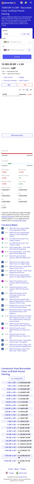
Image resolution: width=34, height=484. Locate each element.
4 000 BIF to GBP (10, 412)
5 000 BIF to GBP (10, 415)
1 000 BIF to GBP (10, 405)
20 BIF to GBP (11, 392)
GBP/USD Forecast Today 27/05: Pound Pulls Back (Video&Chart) (20, 345)
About (16, 469)
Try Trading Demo (17, 378)
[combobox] (17, 42)
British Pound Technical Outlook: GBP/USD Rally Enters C (20, 258)
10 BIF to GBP (11, 389)
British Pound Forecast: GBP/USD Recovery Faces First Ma (19, 330)
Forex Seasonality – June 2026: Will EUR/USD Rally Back (19, 248)
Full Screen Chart (17, 135)
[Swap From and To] (29, 50)
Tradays (9, 473)
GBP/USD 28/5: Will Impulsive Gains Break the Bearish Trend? (20, 325)
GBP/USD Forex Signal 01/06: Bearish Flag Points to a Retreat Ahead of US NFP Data (20, 301)
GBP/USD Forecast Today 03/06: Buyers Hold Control (20, 267)
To (3, 46)
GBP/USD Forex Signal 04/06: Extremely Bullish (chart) (19, 229)
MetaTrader (21, 473)
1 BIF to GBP (11, 383)
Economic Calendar (10, 80)
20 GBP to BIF (11, 431)
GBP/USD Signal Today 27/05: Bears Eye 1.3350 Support (19, 350)
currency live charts (19, 221)
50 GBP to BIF (11, 434)
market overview (7, 217)
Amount (5, 30)
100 (24, 34)
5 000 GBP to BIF (10, 456)
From (4, 38)
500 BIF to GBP (11, 402)
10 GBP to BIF (11, 428)
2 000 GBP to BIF (10, 447)
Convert (17, 57)
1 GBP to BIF (11, 421)
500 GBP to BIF (11, 441)
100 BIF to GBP (11, 399)
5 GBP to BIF (11, 425)
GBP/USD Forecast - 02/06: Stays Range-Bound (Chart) (20, 271)
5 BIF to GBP (11, 386)
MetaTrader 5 (24, 80)
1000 (28, 34)
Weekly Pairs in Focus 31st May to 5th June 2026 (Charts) (20, 306)
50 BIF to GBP (11, 396)
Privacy (23, 469)
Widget (21, 77)
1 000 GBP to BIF (10, 444)
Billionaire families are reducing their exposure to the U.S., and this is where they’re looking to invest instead (20, 318)
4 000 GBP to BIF (10, 450)
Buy (9, 85)
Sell (25, 85)
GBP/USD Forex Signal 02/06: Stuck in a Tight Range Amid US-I (20, 277)
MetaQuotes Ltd (22, 477)
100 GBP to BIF (11, 438)
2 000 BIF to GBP (10, 408)
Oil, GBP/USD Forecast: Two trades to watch (18, 240)
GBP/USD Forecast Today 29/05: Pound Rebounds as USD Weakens (20, 311)
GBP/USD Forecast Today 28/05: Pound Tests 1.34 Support (20, 341)
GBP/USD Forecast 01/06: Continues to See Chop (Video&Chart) (18, 295)
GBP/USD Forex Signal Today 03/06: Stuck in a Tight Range (19, 263)
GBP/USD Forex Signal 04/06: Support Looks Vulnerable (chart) (19, 234)
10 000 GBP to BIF (10, 461)
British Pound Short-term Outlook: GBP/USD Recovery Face (19, 283)
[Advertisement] (17, 142)
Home (10, 469)
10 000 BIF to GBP (10, 418)
